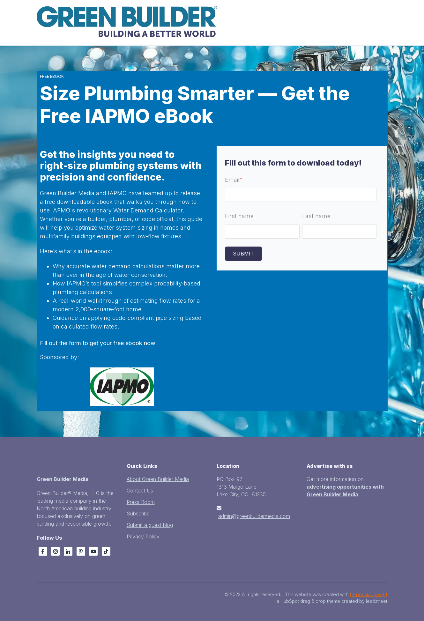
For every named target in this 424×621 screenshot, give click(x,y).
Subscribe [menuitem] (138, 513)
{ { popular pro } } (368, 594)
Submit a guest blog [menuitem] (150, 525)
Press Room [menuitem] (141, 502)
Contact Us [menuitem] (140, 490)
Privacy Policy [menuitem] (143, 536)
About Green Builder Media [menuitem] (158, 479)
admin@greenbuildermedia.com (254, 516)
